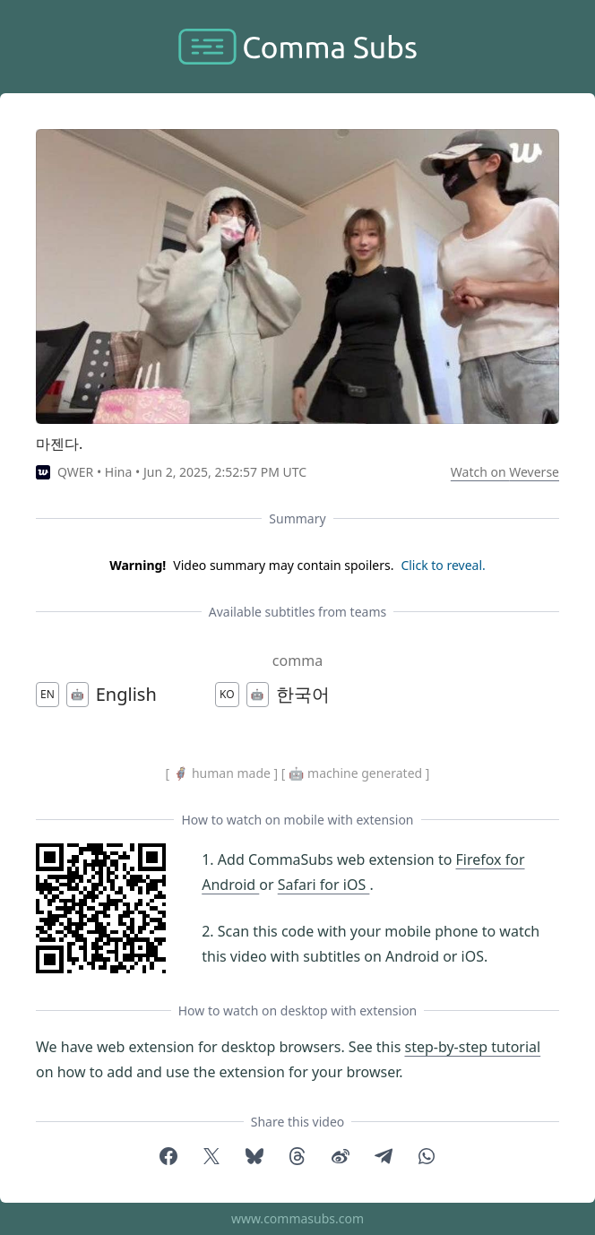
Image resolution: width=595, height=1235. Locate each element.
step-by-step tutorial (472, 1047)
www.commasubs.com (297, 1218)
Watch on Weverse (505, 471)
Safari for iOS (324, 884)
